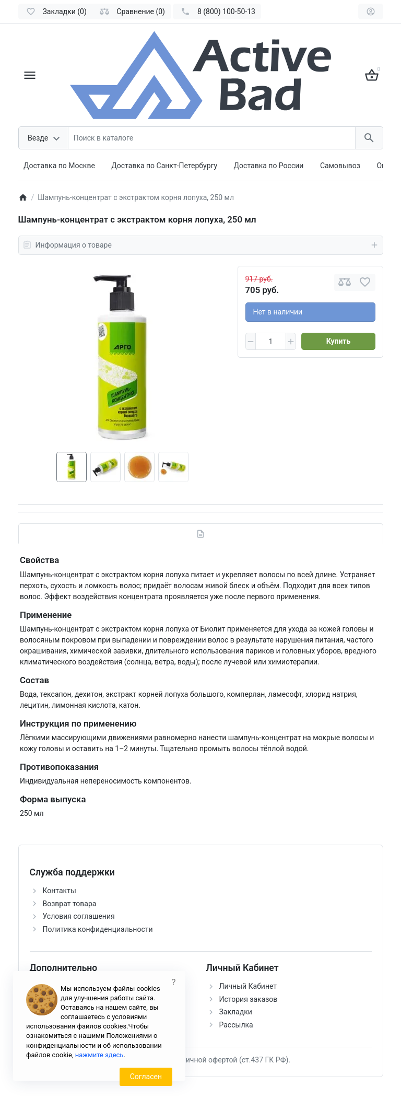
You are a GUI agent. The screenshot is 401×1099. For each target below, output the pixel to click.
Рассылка (236, 1025)
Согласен (146, 1076)
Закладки (235, 1012)
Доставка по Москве (59, 165)
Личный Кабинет (248, 986)
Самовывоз (340, 165)
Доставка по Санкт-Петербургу (164, 165)
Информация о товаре (200, 245)
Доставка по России (269, 165)
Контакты (59, 890)
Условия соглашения (79, 916)
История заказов (248, 999)
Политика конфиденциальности (98, 929)
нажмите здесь (99, 1055)
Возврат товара (70, 903)
